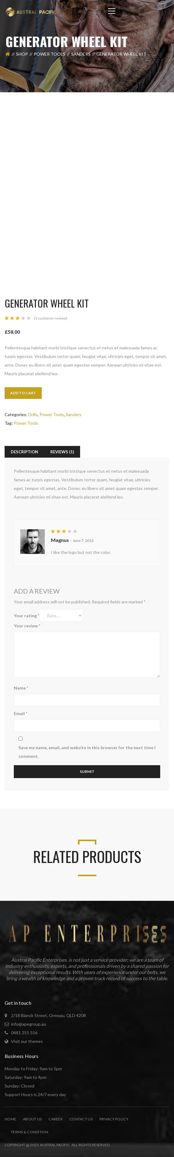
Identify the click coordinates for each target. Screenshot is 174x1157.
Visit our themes (27, 1041)
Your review (27, 625)
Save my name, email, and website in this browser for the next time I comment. (87, 752)
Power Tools (49, 54)
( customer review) (50, 318)
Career (55, 1119)
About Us (32, 1119)
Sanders (81, 54)
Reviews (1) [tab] (62, 451)
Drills (33, 414)
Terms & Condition (29, 1132)
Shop (22, 54)
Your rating (26, 615)
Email (20, 713)
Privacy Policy (113, 1119)
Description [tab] (24, 451)
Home (10, 1119)
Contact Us (81, 1119)
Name (21, 687)
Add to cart (23, 393)
